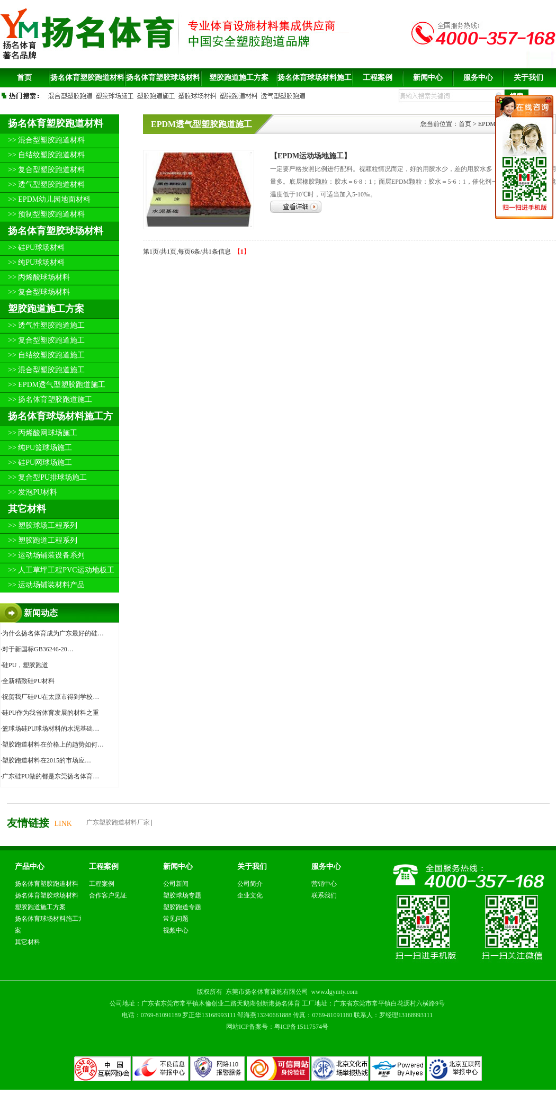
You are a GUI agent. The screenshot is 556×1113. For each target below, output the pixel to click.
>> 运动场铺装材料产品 (46, 585)
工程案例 (101, 883)
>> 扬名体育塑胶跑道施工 (50, 399)
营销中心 (324, 883)
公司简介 (250, 883)
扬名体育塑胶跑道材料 (55, 123)
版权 (203, 991)
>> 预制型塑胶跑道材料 (46, 214)
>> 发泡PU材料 (32, 492)
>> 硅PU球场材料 (36, 248)
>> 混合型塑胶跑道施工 (46, 370)
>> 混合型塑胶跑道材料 (46, 140)
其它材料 (27, 509)
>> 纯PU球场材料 (36, 262)
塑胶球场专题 (182, 895)
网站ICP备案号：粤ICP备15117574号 (277, 1026)
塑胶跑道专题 (182, 907)
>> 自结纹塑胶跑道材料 (46, 155)
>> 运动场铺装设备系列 (46, 555)
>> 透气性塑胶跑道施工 (46, 325)
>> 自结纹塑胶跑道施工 (46, 355)
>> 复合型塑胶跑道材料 (46, 170)
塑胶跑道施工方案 (46, 308)
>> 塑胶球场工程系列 (42, 525)
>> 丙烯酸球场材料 (39, 277)
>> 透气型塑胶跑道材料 (46, 185)
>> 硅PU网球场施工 (40, 462)
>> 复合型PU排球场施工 (47, 477)
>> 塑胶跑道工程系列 (42, 540)
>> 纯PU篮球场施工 (40, 448)
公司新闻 (176, 883)
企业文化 (250, 895)
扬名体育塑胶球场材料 (55, 231)
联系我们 (324, 895)
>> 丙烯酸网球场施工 (42, 433)
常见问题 (176, 918)
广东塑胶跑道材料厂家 (118, 822)
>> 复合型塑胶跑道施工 (46, 340)
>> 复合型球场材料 (39, 292)
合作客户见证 (108, 895)
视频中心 (176, 930)
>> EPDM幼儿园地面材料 (49, 199)
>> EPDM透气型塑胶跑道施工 (56, 385)
